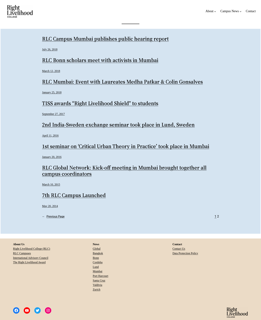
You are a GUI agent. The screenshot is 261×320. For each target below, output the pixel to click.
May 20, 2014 (50, 206)
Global (97, 248)
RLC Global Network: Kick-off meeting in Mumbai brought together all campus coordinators (124, 171)
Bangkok (98, 253)
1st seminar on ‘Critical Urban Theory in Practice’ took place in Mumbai (125, 146)
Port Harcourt (100, 275)
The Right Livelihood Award (29, 262)
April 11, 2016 (50, 135)
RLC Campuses (22, 253)
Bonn (96, 257)
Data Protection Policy (185, 253)
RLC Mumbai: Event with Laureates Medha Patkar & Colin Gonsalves (122, 82)
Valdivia (97, 284)
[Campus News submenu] (241, 11)
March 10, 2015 (51, 184)
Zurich (96, 289)
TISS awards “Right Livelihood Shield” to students (100, 103)
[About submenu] (215, 11)
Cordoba (98, 262)
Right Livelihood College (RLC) (31, 248)
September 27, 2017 (53, 113)
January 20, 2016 (52, 156)
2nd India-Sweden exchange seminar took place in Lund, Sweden (118, 125)
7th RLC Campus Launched (74, 195)
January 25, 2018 (52, 92)
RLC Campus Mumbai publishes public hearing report (105, 39)
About (209, 11)
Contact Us (178, 248)
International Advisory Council (30, 257)
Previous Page (53, 216)
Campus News (229, 11)
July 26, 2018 (49, 49)
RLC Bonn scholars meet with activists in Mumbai (100, 60)
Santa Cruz (99, 280)
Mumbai (97, 271)
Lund (96, 266)
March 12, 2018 (51, 70)
